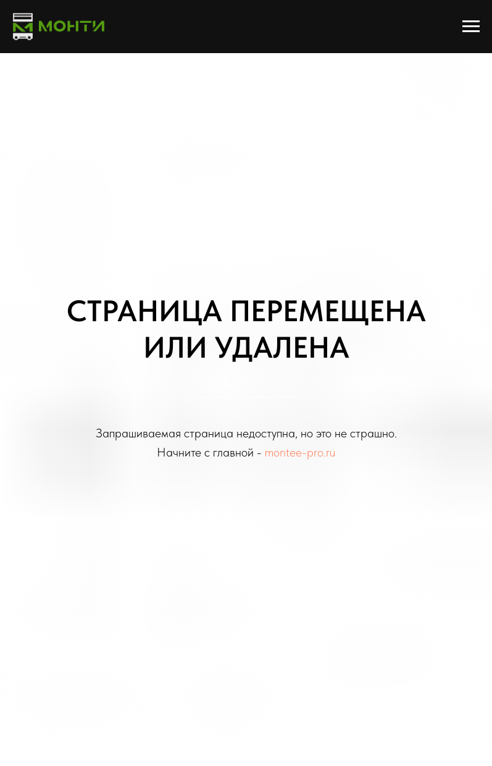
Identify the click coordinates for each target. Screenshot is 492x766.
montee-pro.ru (300, 452)
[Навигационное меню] (471, 26)
